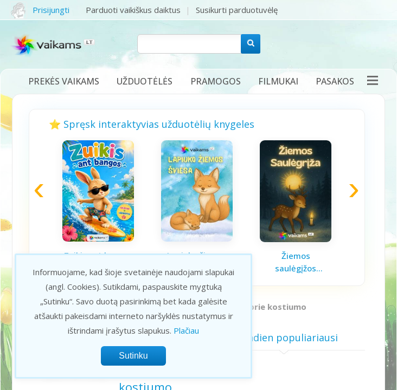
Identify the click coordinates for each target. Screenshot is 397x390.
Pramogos (215, 81)
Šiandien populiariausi (284, 337)
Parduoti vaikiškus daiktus (133, 9)
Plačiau (186, 330)
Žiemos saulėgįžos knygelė (295, 262)
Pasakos (335, 81)
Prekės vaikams (63, 81)
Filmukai (278, 81)
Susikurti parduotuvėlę (237, 9)
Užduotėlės (144, 81)
